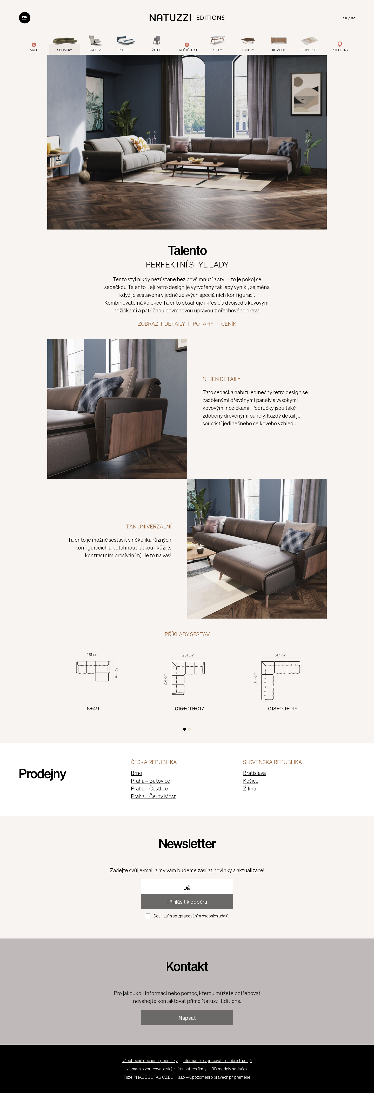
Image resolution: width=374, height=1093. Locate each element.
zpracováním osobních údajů (203, 915)
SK (345, 18)
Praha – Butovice (150, 780)
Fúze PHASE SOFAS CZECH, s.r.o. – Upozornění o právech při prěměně (187, 1077)
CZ (353, 18)
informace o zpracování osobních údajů (217, 1060)
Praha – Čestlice (149, 788)
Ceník (228, 323)
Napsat (187, 1017)
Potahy (203, 323)
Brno (136, 772)
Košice (250, 780)
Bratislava (254, 772)
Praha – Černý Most (153, 796)
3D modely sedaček (230, 1068)
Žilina (249, 788)
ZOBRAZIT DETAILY (161, 323)
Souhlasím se (190, 915)
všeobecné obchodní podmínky (150, 1060)
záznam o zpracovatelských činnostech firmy (166, 1068)
